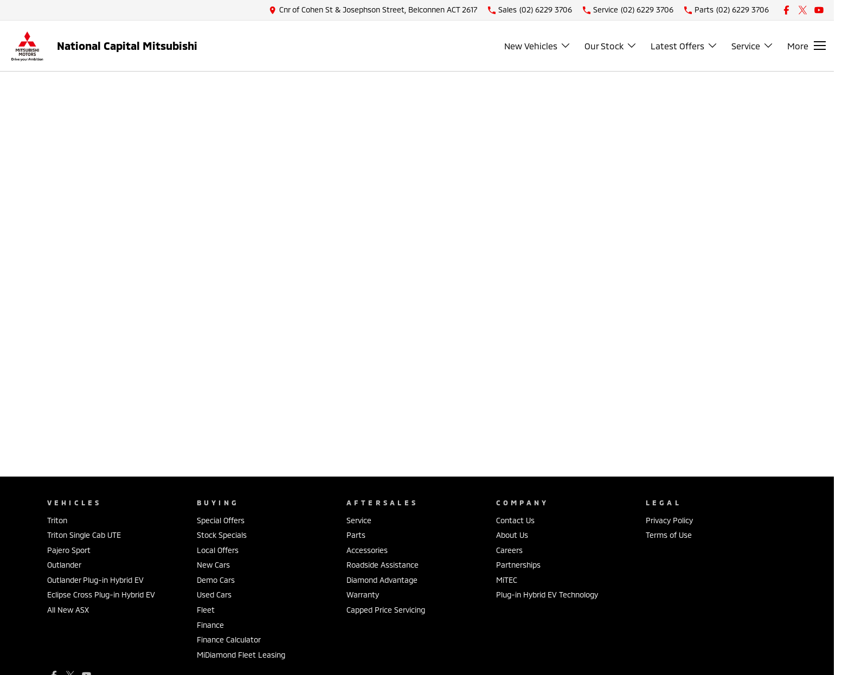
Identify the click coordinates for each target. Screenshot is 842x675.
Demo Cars (216, 579)
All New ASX (68, 609)
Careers (509, 550)
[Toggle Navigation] (806, 45)
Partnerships (518, 564)
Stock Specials (222, 534)
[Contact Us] (373, 10)
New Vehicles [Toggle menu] (537, 46)
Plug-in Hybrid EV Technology (547, 594)
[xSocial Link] (802, 10)
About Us (512, 534)
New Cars (213, 564)
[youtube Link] (819, 10)
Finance (210, 624)
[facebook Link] (786, 10)
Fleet (206, 609)
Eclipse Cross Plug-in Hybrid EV (101, 594)
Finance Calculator (229, 639)
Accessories (367, 550)
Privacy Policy (669, 520)
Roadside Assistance (382, 564)
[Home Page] (27, 46)
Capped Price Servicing (385, 609)
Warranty (362, 594)
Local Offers (218, 550)
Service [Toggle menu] (752, 46)
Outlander (64, 564)
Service (358, 520)
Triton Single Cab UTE (84, 534)
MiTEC (506, 579)
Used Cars (214, 594)
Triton (57, 520)
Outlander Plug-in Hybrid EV (95, 579)
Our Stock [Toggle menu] (610, 46)
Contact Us (515, 520)
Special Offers (221, 520)
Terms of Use (669, 534)
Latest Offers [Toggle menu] (684, 46)
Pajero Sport (69, 550)
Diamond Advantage (381, 579)
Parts (355, 534)
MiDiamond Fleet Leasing (241, 654)
